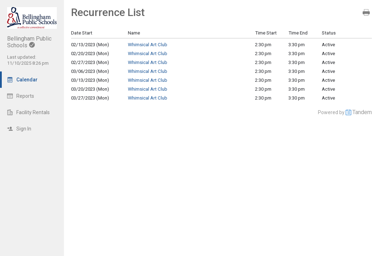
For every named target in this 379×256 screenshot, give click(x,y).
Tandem (362, 112)
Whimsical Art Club (147, 44)
